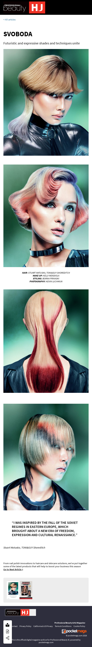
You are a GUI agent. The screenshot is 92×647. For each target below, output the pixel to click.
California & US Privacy (43, 626)
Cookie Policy (79, 626)
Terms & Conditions (63, 626)
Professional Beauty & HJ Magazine (69, 622)
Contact (14, 626)
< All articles (9, 19)
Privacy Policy (25, 626)
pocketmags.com (75, 635)
